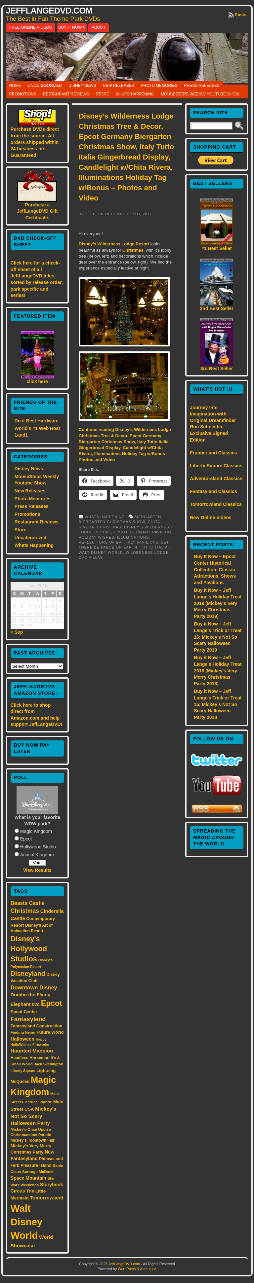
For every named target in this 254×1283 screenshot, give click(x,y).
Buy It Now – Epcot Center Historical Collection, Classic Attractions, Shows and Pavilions (215, 569)
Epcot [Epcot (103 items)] (51, 1003)
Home (15, 85)
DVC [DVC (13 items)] (36, 1005)
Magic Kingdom (36, 831)
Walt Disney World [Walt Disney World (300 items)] (26, 1222)
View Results (37, 870)
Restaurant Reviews (66, 94)
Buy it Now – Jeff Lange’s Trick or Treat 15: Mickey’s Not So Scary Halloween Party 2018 (217, 704)
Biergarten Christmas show (112, 522)
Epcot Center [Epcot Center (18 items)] (24, 1011)
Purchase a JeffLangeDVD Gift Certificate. (37, 211)
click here (37, 381)
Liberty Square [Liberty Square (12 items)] (23, 1071)
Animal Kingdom (37, 854)
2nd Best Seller (216, 308)
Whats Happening (135, 94)
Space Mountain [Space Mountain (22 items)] (28, 1178)
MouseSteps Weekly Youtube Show (200, 94)
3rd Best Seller (216, 368)
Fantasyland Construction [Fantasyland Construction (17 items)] (37, 1025)
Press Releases (202, 85)
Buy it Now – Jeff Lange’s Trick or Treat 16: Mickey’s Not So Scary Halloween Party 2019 (217, 636)
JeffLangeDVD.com (49, 11)
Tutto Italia (154, 547)
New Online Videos (211, 517)
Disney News (82, 85)
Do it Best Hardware (37, 420)
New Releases (118, 85)
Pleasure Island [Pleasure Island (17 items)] (36, 1165)
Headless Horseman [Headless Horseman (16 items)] (30, 1057)
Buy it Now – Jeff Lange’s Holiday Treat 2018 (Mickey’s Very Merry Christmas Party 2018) (217, 670)
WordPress (127, 1269)
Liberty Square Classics (216, 465)
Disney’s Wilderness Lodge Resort (114, 243)
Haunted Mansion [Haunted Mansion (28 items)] (32, 1050)
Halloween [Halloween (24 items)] (22, 1039)
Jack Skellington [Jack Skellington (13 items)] (48, 1064)
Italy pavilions (141, 542)
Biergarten (147, 517)
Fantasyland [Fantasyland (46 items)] (28, 1019)
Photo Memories (159, 85)
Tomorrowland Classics (216, 504)
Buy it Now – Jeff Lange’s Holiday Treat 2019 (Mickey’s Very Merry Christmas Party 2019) (217, 603)
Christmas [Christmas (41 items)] (25, 911)
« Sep (17, 632)
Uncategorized (45, 85)
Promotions (22, 94)
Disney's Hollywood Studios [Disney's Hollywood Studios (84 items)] (29, 949)
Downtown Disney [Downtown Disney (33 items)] (34, 987)
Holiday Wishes (96, 537)
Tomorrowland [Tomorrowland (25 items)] (46, 1197)
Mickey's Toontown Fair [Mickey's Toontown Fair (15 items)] (33, 1140)
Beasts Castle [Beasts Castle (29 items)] (28, 903)
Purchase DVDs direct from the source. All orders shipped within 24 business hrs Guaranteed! (35, 142)
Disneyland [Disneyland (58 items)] (28, 973)
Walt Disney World (101, 552)
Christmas (133, 250)
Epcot (26, 838)
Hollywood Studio (38, 846)
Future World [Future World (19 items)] (50, 1032)
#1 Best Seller (216, 248)
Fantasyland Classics (213, 491)
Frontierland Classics (213, 452)
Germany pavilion (150, 532)
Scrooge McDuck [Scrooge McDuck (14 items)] (37, 1171)
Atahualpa (148, 1269)
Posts (240, 14)
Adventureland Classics (216, 478)
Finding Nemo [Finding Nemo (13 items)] (23, 1032)
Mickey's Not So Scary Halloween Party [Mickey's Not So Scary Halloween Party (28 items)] (33, 1116)
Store (102, 94)
